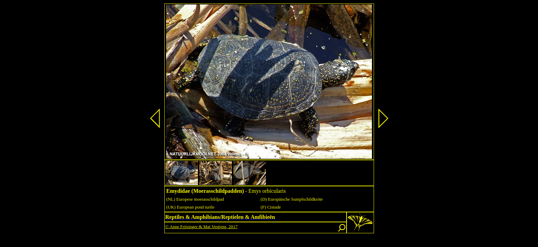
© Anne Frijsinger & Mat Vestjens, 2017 (201, 226)
